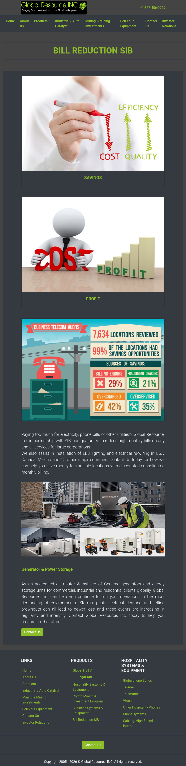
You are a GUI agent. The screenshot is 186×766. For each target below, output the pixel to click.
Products (41, 21)
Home (10, 21)
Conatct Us (30, 716)
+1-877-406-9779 (152, 8)
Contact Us (151, 23)
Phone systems (134, 714)
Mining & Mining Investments (97, 23)
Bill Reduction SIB (86, 720)
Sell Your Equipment (128, 23)
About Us (24, 23)
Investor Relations (169, 23)
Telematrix (131, 694)
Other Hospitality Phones (141, 707)
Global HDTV (82, 670)
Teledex (129, 687)
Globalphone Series (137, 681)
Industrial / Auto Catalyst (67, 23)
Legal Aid (85, 677)
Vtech (127, 701)
